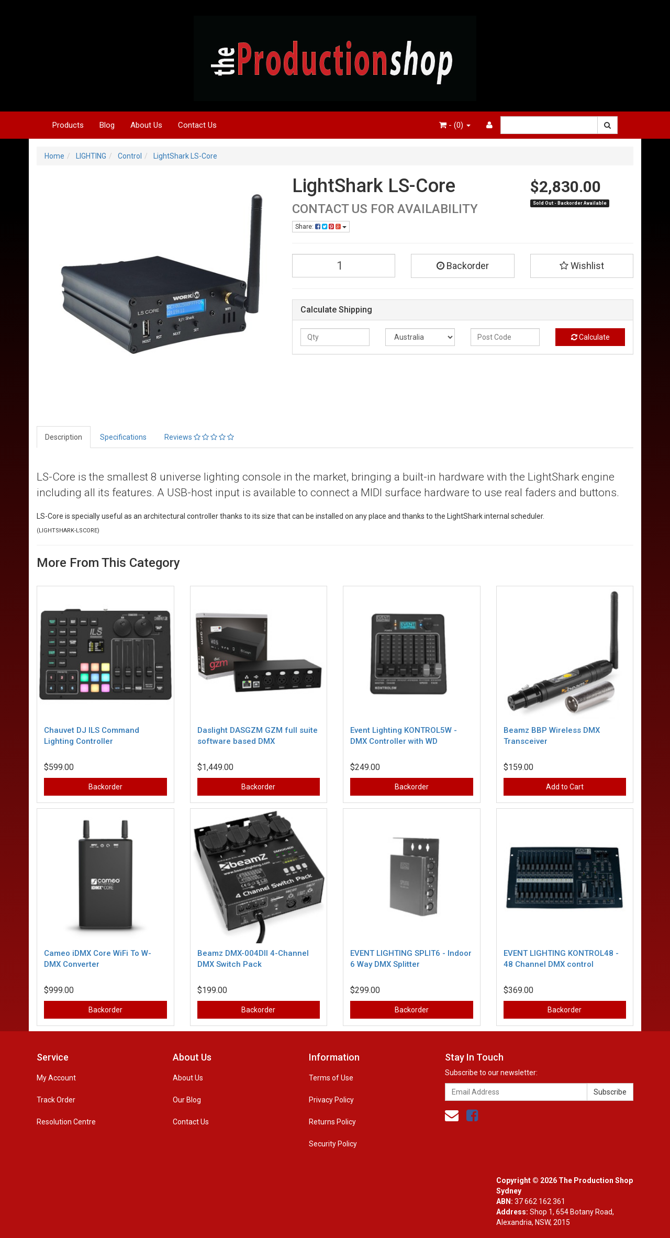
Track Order (56, 1100)
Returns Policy (332, 1122)
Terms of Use (331, 1078)
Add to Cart (565, 787)
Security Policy (333, 1144)
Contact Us (197, 125)
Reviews (199, 437)
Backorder (463, 265)
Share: (321, 226)
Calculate (590, 337)
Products (68, 125)
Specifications (123, 437)
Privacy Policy (331, 1100)
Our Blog (187, 1100)
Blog (107, 125)
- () (455, 125)
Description (63, 437)
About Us (146, 125)
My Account (56, 1078)
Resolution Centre (66, 1122)
